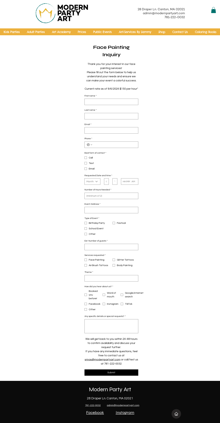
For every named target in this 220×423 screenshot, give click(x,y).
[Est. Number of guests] (110, 247)
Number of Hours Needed (97, 189)
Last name (90, 110)
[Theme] (110, 278)
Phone (88, 138)
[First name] (110, 102)
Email (87, 124)
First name (90, 96)
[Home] (176, 414)
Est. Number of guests (96, 241)
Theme (88, 272)
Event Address (92, 204)
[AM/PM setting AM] (134, 181)
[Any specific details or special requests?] (111, 326)
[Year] (114, 181)
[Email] (110, 130)
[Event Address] (110, 210)
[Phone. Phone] (114, 145)
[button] (213, 10)
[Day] (105, 181)
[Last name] (110, 116)
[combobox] (92, 181)
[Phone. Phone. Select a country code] (89, 145)
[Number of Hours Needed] (110, 196)
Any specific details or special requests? (105, 316)
